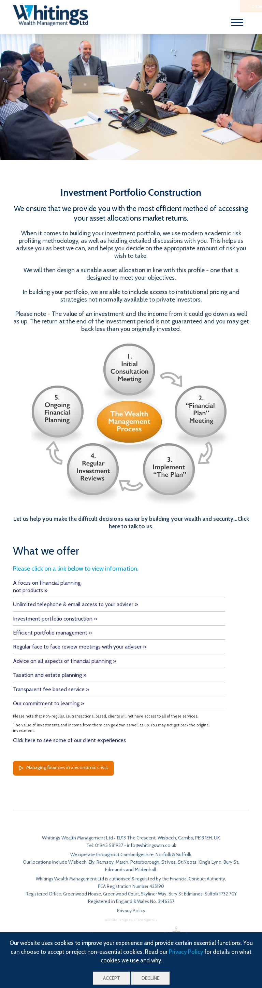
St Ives (168, 862)
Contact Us (225, 6)
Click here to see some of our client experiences (69, 740)
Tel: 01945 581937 (104, 845)
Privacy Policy (186, 951)
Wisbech (77, 862)
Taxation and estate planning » (49, 675)
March (122, 862)
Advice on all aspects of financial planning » (64, 661)
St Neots (187, 862)
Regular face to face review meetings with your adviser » (79, 646)
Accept (111, 978)
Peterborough (144, 862)
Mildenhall (145, 869)
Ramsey (105, 862)
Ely (91, 862)
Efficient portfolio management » (52, 632)
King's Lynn (210, 862)
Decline (150, 978)
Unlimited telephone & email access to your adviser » (75, 604)
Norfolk (163, 854)
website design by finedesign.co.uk (131, 920)
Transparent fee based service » (51, 689)
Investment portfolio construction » (55, 618)
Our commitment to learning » (48, 703)
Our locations (37, 862)
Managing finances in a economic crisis (62, 768)
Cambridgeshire (137, 854)
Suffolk (183, 854)
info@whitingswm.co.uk (151, 845)
